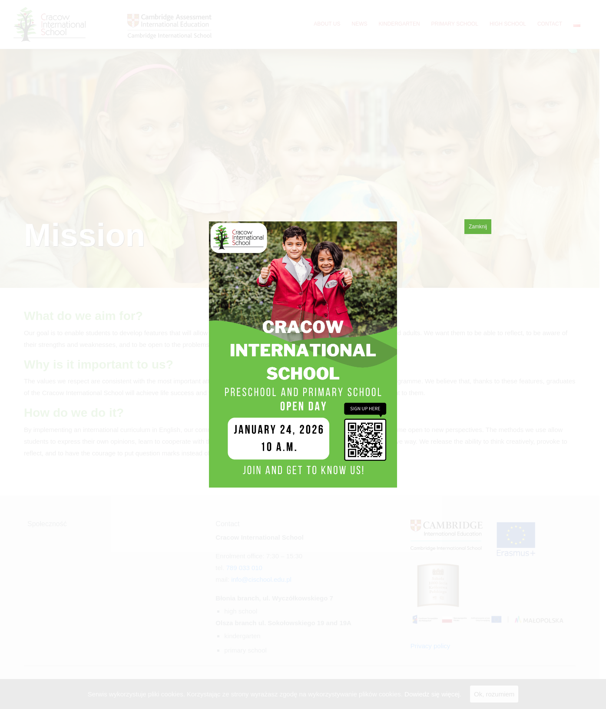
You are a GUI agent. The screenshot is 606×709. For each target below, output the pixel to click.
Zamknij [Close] (478, 227)
